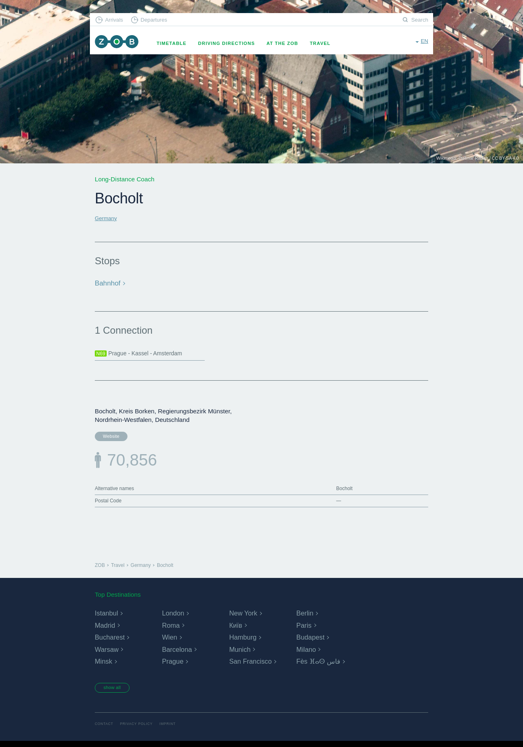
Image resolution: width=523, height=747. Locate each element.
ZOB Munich (120, 43)
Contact (105, 729)
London (172, 617)
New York (243, 617)
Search (418, 20)
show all (117, 692)
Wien (169, 641)
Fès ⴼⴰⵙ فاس (318, 665)
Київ (235, 629)
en (424, 42)
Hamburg (242, 641)
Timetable (178, 43)
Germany (107, 217)
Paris (303, 629)
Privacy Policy (142, 729)
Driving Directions (233, 43)
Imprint (177, 729)
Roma (170, 629)
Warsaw (106, 653)
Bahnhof (106, 282)
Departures (161, 20)
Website (108, 437)
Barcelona (176, 653)
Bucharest (109, 641)
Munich (239, 653)
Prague (172, 665)
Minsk (103, 665)
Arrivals (117, 20)
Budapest (310, 641)
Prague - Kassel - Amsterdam (144, 353)
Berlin (304, 617)
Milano (305, 653)
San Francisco (250, 665)
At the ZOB (289, 43)
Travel (327, 43)
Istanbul (106, 617)
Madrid (105, 629)
